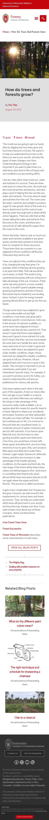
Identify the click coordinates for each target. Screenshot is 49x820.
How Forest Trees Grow (15, 522)
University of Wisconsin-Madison (17, 3)
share (19, 137)
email (31, 137)
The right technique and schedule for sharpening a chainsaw (25, 672)
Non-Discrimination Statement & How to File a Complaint (23, 782)
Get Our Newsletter (33, 753)
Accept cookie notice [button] (24, 817)
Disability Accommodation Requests (29, 785)
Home (6, 32)
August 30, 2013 (13, 109)
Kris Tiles (12, 104)
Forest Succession (12, 528)
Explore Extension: (11, 6)
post (8, 137)
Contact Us (12, 753)
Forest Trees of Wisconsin (16, 534)
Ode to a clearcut (25, 718)
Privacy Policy (31, 779)
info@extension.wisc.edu (13, 779)
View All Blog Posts (24, 548)
